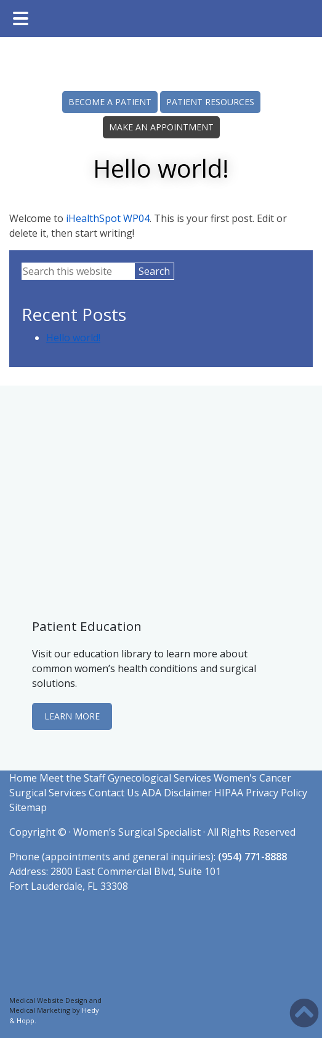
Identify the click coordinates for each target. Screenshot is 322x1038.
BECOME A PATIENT (109, 102)
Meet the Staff (72, 778)
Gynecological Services (159, 778)
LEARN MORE (72, 716)
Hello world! (73, 337)
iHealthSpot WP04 (108, 218)
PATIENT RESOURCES (210, 102)
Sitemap (28, 807)
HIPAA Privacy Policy (260, 792)
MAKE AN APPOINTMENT (161, 127)
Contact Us (114, 792)
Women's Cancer (252, 778)
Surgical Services (47, 792)
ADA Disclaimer (177, 792)
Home (23, 778)
